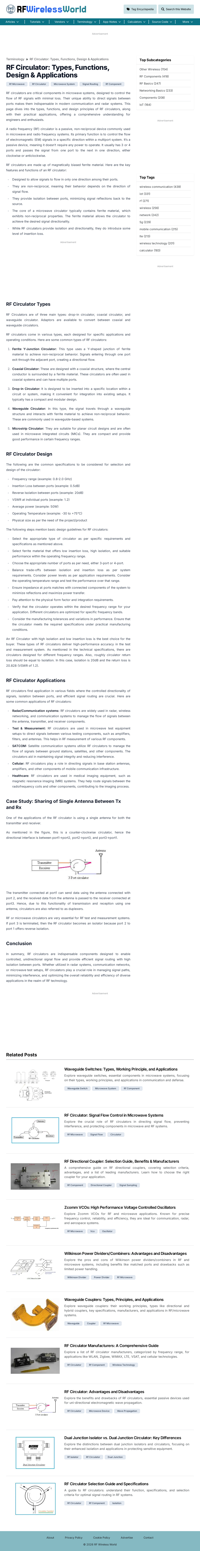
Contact (148, 1537)
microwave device (99, 1411)
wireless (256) (149, 208)
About (50, 1537)
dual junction (115, 1457)
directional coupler (101, 1185)
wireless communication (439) (160, 187)
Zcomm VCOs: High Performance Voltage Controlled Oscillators (120, 1207)
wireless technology (123, 1364)
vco (92, 1231)
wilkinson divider (76, 1277)
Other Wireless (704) (154, 69)
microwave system (64, 84)
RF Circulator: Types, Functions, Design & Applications (69, 59)
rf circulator (39, 84)
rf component (113, 84)
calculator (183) (150, 250)
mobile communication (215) (159, 229)
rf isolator (72, 1457)
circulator (115, 1134)
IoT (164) (145, 104)
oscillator (107, 1231)
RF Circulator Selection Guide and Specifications (106, 1484)
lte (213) (145, 236)
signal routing (90, 84)
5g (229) (145, 222)
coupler (91, 1323)
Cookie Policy (101, 1537)
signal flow (96, 1134)
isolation (116, 1503)
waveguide (73, 1323)
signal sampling (128, 1185)
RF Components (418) (154, 76)
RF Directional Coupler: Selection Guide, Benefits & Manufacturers (121, 1161)
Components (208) (152, 97)
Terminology (15, 59)
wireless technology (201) (157, 243)
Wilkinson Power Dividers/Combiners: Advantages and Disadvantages (125, 1253)
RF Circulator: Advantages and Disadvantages (104, 1391)
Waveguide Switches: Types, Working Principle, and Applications (120, 1069)
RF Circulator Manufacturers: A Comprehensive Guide (111, 1345)
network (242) (149, 215)
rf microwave (16, 84)
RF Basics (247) (150, 83)
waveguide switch (77, 1088)
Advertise (127, 1537)
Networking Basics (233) (156, 90)
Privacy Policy (73, 1537)
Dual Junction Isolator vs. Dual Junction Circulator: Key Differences (122, 1438)
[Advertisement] (100, 44)
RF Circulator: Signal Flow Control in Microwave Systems (113, 1115)
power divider (101, 1277)
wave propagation (127, 1411)
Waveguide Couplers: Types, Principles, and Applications (114, 1299)
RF (46, 9)
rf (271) (144, 201)
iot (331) (145, 194)
